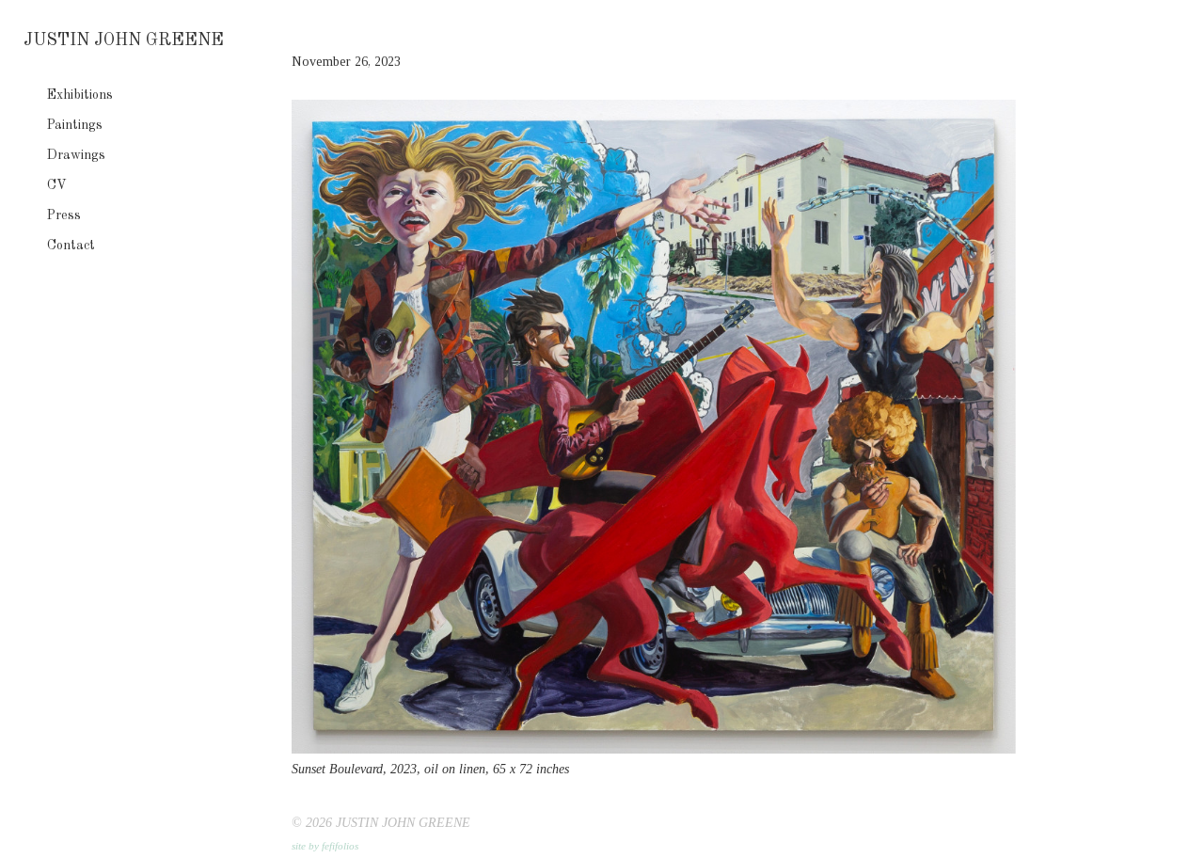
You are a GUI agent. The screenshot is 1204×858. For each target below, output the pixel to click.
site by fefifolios (325, 845)
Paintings (75, 125)
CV (57, 185)
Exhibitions (80, 95)
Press (64, 215)
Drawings (76, 155)
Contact (71, 245)
